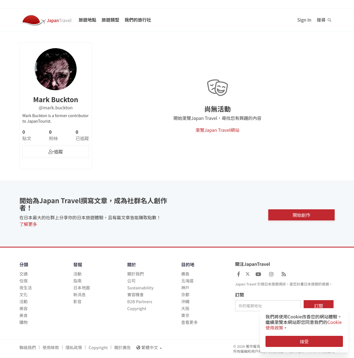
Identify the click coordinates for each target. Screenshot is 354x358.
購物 (23, 322)
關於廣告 (122, 347)
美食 (23, 315)
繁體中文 (149, 347)
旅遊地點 (87, 19)
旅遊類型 (110, 19)
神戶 (185, 287)
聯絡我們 (27, 347)
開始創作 (301, 213)
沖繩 (185, 301)
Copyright (136, 308)
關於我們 (135, 274)
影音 (77, 301)
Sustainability (140, 287)
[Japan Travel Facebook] (238, 273)
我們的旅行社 (137, 19)
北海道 (187, 281)
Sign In (304, 19)
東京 (185, 315)
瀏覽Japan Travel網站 (218, 130)
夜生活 (25, 287)
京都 (185, 294)
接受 (304, 341)
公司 (131, 281)
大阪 (185, 308)
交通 (23, 274)
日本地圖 (81, 287)
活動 (23, 301)
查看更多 (189, 322)
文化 (23, 294)
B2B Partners (139, 301)
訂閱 (239, 294)
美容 (23, 308)
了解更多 (28, 224)
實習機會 (135, 294)
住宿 (23, 281)
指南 (77, 281)
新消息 (79, 294)
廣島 (185, 274)
